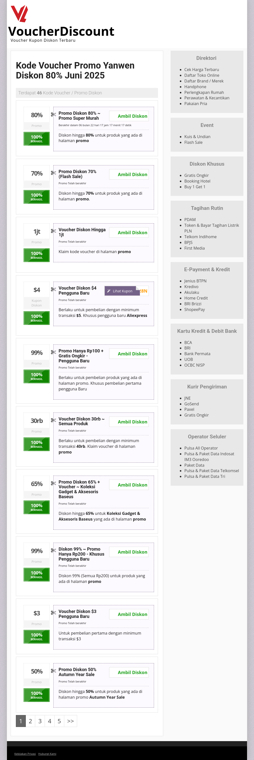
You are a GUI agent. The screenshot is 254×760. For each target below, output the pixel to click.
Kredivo (191, 286)
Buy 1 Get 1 (194, 187)
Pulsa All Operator (201, 448)
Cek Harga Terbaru (201, 69)
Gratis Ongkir (196, 175)
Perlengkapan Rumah (204, 92)
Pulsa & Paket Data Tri (204, 476)
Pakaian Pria (195, 103)
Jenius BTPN (195, 281)
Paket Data (194, 465)
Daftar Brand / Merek (203, 81)
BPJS (188, 242)
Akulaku (191, 292)
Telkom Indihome (200, 236)
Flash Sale (193, 142)
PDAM (190, 219)
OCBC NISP (194, 365)
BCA (188, 342)
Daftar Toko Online (201, 75)
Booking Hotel (197, 181)
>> (70, 721)
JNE (187, 398)
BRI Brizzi (192, 303)
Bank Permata (197, 353)
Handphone (195, 86)
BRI (187, 348)
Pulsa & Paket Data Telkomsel (211, 470)
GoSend (191, 404)
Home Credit (196, 298)
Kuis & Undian (197, 136)
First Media (194, 248)
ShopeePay (194, 309)
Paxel (189, 409)
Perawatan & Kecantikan (206, 98)
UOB (188, 359)
